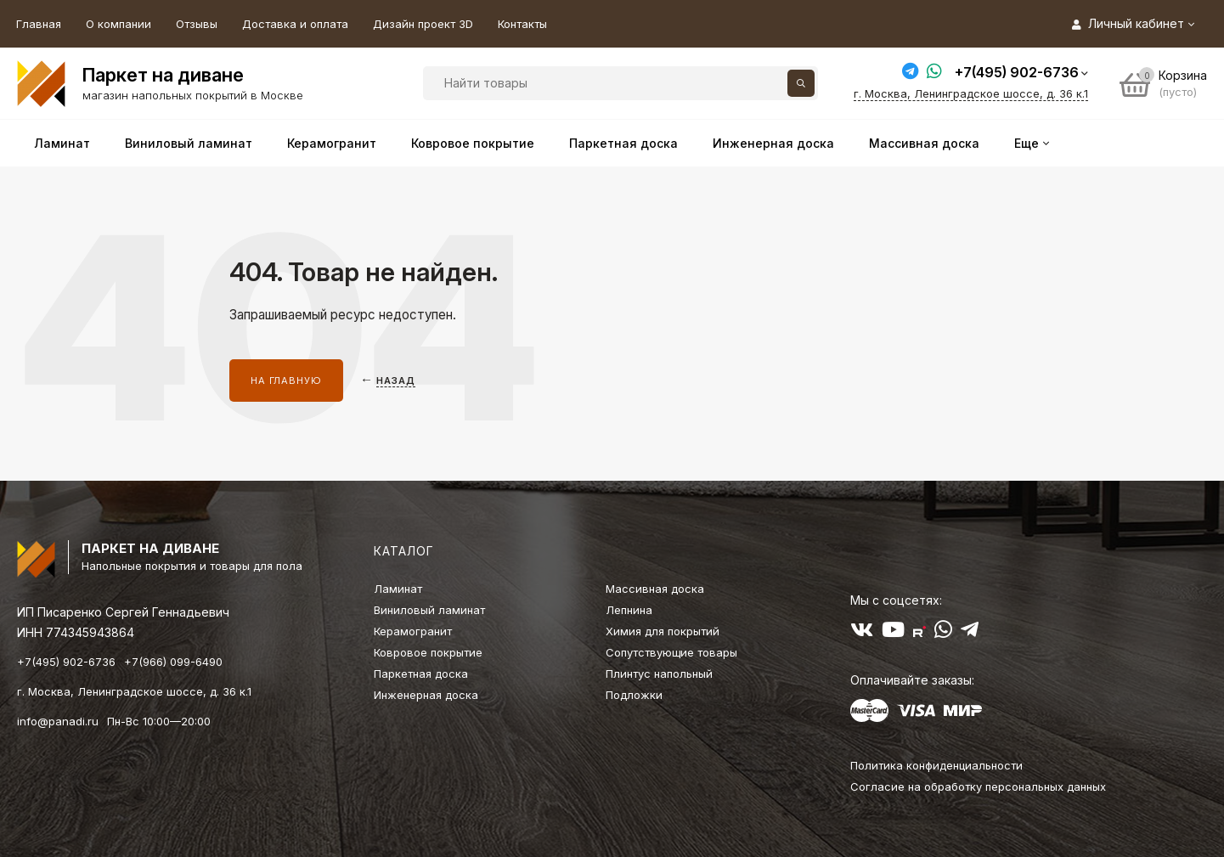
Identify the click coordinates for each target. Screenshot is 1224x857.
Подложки (634, 695)
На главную (286, 380)
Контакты (522, 24)
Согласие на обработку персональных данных (978, 786)
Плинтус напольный (659, 673)
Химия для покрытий (662, 631)
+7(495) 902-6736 (1017, 72)
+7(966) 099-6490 (173, 661)
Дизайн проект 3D (423, 24)
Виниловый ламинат (429, 610)
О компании (118, 24)
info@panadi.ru (58, 721)
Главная (38, 24)
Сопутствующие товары (671, 652)
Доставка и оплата (295, 24)
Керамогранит (413, 631)
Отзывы (196, 24)
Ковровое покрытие (428, 652)
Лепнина (629, 610)
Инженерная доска (426, 695)
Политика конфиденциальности (936, 765)
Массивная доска (655, 588)
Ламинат (398, 588)
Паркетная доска (421, 673)
